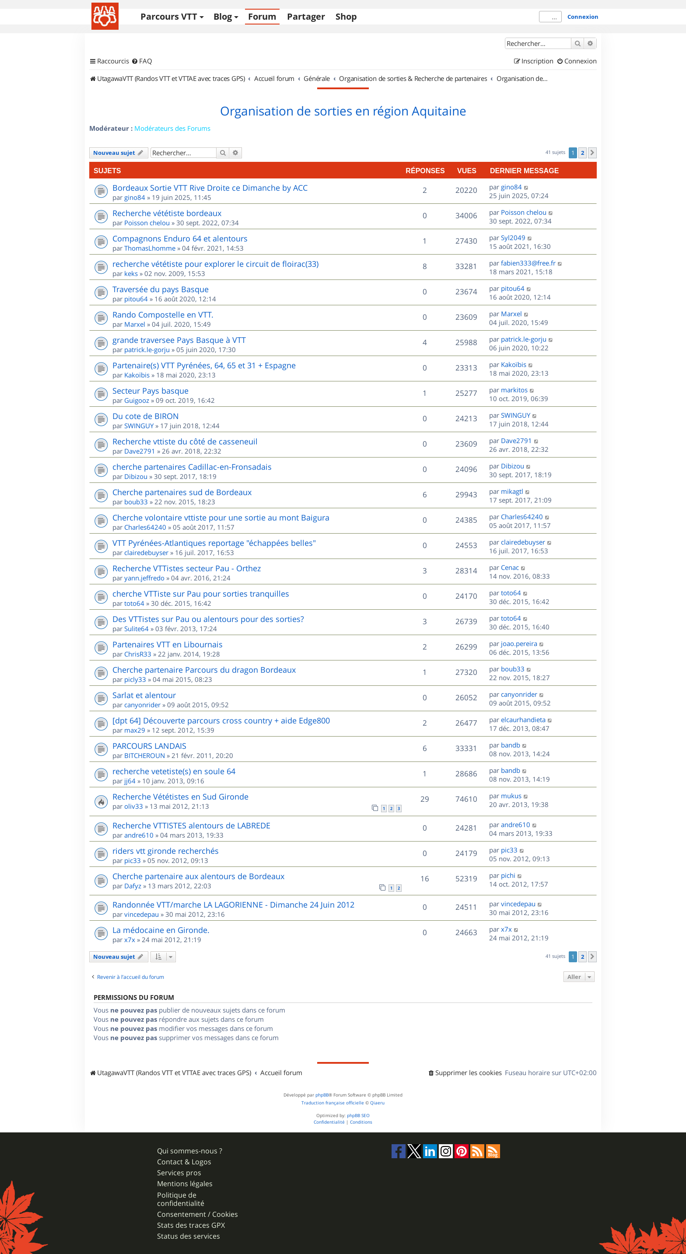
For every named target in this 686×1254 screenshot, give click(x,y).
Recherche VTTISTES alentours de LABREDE (191, 825)
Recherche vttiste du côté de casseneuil (185, 441)
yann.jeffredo (144, 577)
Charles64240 (145, 527)
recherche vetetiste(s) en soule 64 (173, 771)
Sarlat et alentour (144, 695)
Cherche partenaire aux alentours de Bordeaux (198, 876)
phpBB (322, 1095)
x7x (129, 939)
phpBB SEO (358, 1115)
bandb (510, 745)
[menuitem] (141, 61)
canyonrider (142, 704)
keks (131, 273)
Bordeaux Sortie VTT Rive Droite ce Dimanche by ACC (210, 187)
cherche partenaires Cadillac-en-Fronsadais (192, 466)
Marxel (134, 324)
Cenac (510, 567)
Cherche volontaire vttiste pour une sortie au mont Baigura (220, 517)
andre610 (139, 835)
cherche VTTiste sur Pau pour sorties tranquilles (200, 593)
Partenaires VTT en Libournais (167, 644)
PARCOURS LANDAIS (149, 746)
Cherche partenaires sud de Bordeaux (182, 492)
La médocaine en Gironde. (161, 930)
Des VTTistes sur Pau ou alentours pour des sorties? (208, 619)
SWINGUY (139, 425)
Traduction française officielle (332, 1103)
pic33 (132, 860)
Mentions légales (185, 1184)
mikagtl (512, 491)
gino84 (134, 197)
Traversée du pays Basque (160, 289)
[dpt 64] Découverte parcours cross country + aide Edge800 (221, 720)
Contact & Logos (184, 1162)
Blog (223, 16)
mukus (511, 795)
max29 (134, 730)
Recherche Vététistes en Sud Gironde (180, 796)
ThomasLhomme (149, 248)
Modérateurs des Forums (172, 128)
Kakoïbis (137, 374)
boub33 (136, 501)
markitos (514, 389)
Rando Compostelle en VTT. (163, 314)
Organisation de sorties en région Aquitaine (343, 111)
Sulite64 (136, 628)
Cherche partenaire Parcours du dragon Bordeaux (204, 669)
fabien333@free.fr (528, 262)
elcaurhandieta (523, 719)
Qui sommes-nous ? (189, 1151)
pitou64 (136, 298)
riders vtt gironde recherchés (165, 850)
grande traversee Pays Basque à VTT (179, 340)
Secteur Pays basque (150, 390)
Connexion (582, 17)
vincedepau (141, 914)
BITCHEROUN (144, 755)
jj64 (130, 780)
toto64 (134, 603)
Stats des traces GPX (191, 1225)
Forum (262, 16)
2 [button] (582, 153)
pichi (508, 875)
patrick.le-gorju (147, 349)
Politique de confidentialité (180, 1199)
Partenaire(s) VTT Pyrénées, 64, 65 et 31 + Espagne (204, 365)
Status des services (188, 1236)
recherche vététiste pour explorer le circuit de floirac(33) (215, 263)
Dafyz (132, 885)
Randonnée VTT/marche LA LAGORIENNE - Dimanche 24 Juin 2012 (233, 904)
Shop (346, 16)
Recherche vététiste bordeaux (166, 213)
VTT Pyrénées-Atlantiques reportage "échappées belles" (214, 543)
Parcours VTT (168, 16)
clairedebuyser (146, 552)
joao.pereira (519, 643)
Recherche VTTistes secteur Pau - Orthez (186, 568)
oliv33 (133, 806)
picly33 (135, 679)
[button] (592, 152)
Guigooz (136, 400)
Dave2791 (139, 451)
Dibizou (135, 476)
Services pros (179, 1173)
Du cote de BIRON (145, 416)
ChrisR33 (137, 654)
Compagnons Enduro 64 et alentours (180, 238)
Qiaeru (377, 1103)
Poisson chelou (147, 222)
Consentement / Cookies (197, 1214)
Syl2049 (513, 237)
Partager (306, 16)
